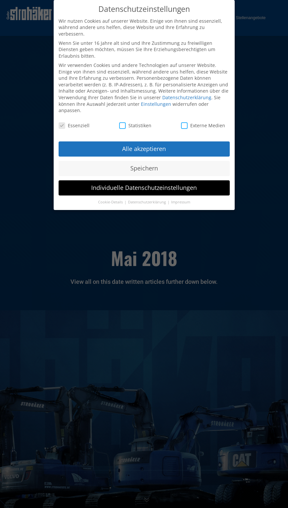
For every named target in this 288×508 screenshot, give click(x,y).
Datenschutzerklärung (186, 95)
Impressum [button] (180, 199)
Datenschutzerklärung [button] (147, 199)
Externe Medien (203, 123)
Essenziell (74, 123)
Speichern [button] (144, 166)
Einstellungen (156, 102)
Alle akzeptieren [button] (144, 146)
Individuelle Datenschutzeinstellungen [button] (144, 185)
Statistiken (135, 123)
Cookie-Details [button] (111, 199)
